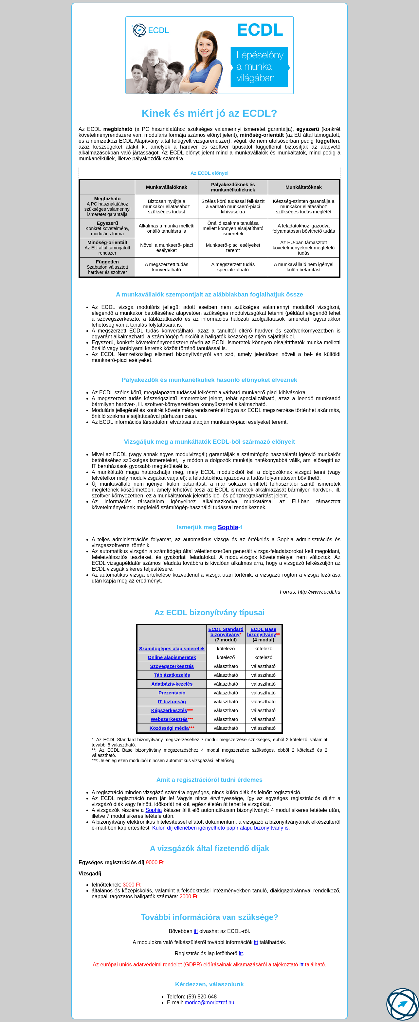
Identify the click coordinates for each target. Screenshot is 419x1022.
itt (196, 931)
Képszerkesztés (169, 710)
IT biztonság (172, 701)
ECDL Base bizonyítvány (261, 632)
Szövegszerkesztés (172, 666)
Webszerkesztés (169, 719)
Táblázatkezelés (172, 675)
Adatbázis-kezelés (171, 684)
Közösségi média (169, 728)
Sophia (228, 527)
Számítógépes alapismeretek (172, 648)
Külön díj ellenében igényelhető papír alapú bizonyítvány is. (221, 828)
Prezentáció (171, 692)
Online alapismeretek (172, 657)
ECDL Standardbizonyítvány (225, 632)
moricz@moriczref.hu (209, 1002)
